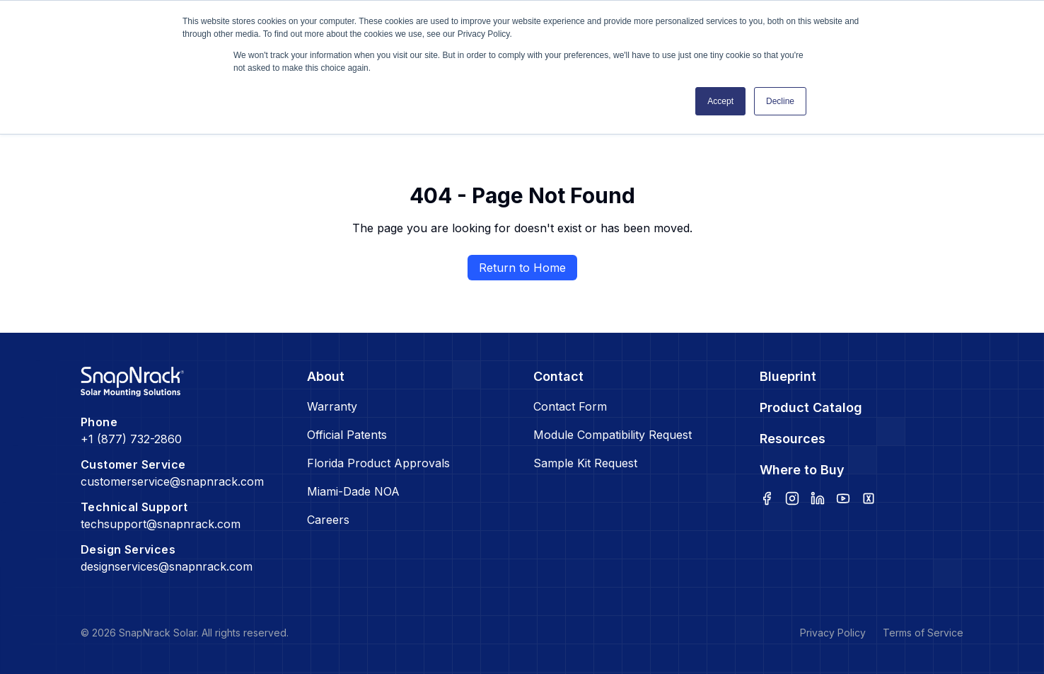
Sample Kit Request (585, 463)
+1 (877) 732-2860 (131, 439)
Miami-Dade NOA (353, 491)
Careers (328, 520)
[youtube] (843, 498)
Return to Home (522, 268)
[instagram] (792, 498)
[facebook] (767, 498)
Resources (792, 438)
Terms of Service (923, 633)
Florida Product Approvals (378, 463)
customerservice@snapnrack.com (172, 481)
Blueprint (788, 376)
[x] (869, 498)
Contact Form (570, 406)
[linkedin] (818, 498)
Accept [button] (720, 101)
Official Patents (347, 435)
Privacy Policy (833, 633)
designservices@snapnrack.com (167, 566)
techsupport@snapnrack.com (160, 524)
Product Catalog (811, 407)
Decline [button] (780, 101)
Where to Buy (802, 469)
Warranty (332, 406)
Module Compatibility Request (612, 435)
